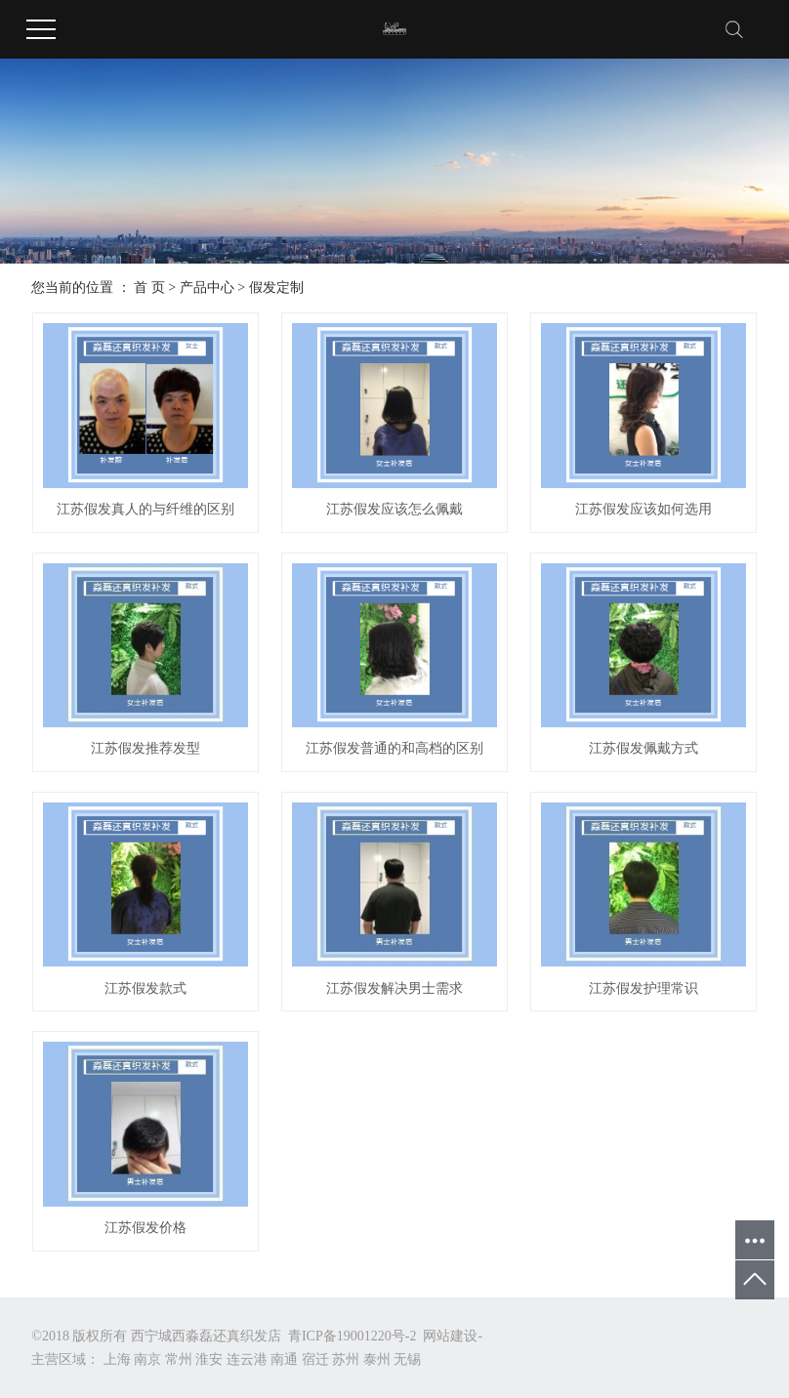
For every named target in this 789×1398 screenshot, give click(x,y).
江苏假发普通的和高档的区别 (394, 748)
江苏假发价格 (145, 1227)
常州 (178, 1359)
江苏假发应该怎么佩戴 (394, 509)
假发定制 (276, 287)
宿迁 (315, 1359)
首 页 (149, 287)
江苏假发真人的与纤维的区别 (145, 509)
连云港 (247, 1359)
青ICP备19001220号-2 (352, 1336)
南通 (284, 1359)
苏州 (345, 1359)
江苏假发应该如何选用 (643, 509)
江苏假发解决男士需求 (394, 988)
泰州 (377, 1359)
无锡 (407, 1359)
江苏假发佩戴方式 (643, 748)
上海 (117, 1359)
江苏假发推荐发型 (145, 748)
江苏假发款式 (145, 988)
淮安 (209, 1359)
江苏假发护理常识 (643, 988)
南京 (147, 1359)
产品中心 (207, 287)
